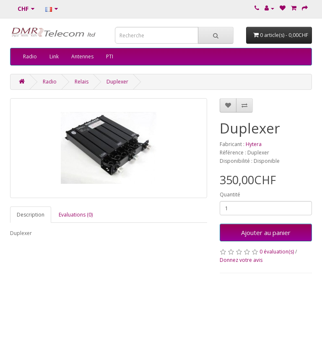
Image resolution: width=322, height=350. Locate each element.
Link (54, 56)
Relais (81, 81)
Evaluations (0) (76, 214)
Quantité (230, 194)
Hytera (254, 144)
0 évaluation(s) (277, 251)
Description (30, 214)
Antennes (82, 56)
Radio (30, 56)
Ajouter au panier (266, 232)
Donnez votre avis (241, 260)
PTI (109, 56)
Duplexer (117, 81)
